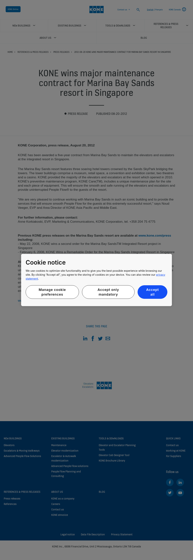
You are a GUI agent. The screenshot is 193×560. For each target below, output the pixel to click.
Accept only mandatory (108, 292)
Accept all (152, 292)
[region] (96, 280)
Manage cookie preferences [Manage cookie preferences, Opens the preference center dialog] (52, 292)
